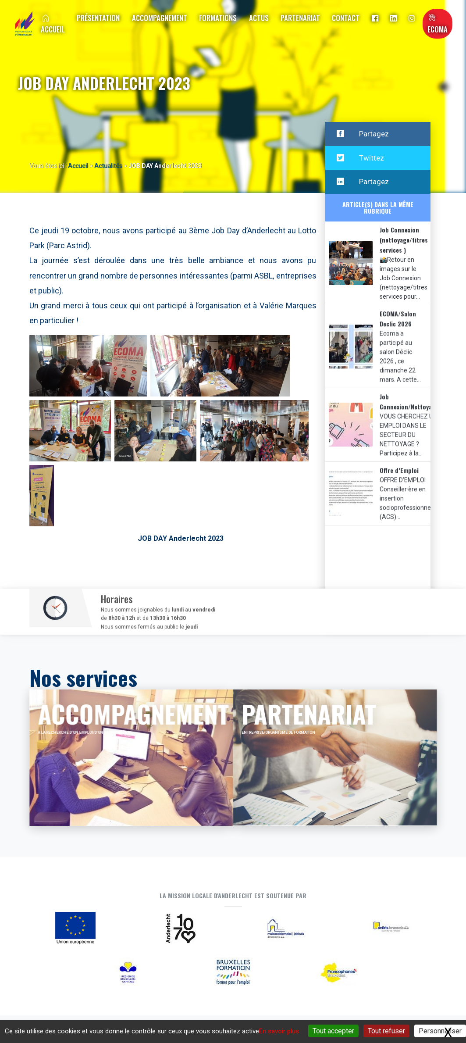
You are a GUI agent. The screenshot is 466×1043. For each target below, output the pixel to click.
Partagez (363, 134)
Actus (259, 17)
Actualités (108, 165)
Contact (345, 17)
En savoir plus (279, 1031)
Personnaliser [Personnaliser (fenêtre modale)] (440, 1031)
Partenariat (300, 17)
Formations (218, 17)
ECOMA (437, 24)
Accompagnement (159, 17)
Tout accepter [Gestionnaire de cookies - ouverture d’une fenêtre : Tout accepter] (333, 1031)
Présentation (98, 17)
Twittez (360, 159)
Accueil (53, 24)
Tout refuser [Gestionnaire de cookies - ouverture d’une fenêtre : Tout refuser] (386, 1031)
